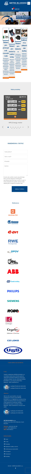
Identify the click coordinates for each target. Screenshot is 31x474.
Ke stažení (8, 451)
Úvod (6, 439)
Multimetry (12, 64)
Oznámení (8, 454)
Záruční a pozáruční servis (24, 64)
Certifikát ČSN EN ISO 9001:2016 (18, 386)
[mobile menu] (28, 3)
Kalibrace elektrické (24, 54)
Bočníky (6, 74)
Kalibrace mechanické (24, 57)
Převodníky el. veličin (6, 67)
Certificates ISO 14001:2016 (16, 413)
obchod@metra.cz (12, 428)
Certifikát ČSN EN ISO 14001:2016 (18, 388)
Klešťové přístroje (12, 66)
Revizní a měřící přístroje (12, 61)
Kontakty (7, 456)
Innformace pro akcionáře (11, 449)
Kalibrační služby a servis (11, 446)
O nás (6, 441)
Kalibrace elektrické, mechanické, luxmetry (12, 71)
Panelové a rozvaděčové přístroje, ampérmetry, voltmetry (6, 62)
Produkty (7, 444)
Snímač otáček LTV (18, 62)
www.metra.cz (10, 429)
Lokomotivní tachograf (18, 65)
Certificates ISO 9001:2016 (16, 411)
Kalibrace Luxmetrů (24, 60)
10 (19, 128)
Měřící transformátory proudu (6, 71)
